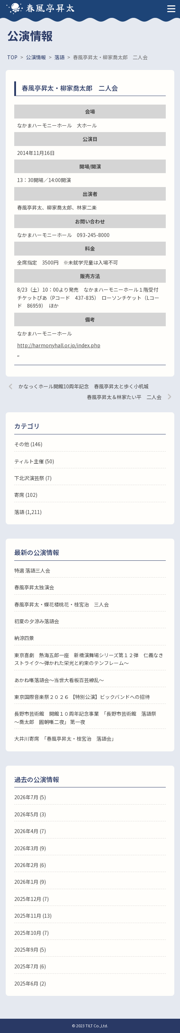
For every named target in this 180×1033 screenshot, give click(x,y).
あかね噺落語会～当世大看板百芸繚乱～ (59, 680)
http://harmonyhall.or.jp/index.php (58, 345)
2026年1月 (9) (30, 881)
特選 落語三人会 (32, 570)
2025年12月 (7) (31, 898)
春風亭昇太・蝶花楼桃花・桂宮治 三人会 (61, 604)
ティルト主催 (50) (34, 461)
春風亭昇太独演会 (34, 587)
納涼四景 (24, 637)
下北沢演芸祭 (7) (33, 478)
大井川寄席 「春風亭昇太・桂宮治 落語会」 (65, 738)
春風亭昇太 (50, 7)
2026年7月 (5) (30, 797)
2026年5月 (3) (30, 814)
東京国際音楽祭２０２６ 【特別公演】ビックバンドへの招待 (82, 696)
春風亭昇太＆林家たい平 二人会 (124, 396)
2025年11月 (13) (33, 915)
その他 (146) (28, 444)
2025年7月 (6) (30, 966)
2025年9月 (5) (30, 949)
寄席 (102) (25, 494)
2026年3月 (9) (30, 848)
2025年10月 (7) (31, 932)
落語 (19, 511)
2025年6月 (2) (30, 983)
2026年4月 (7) (30, 831)
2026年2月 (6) (30, 864)
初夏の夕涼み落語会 (36, 621)
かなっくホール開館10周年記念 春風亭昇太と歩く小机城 (83, 386)
